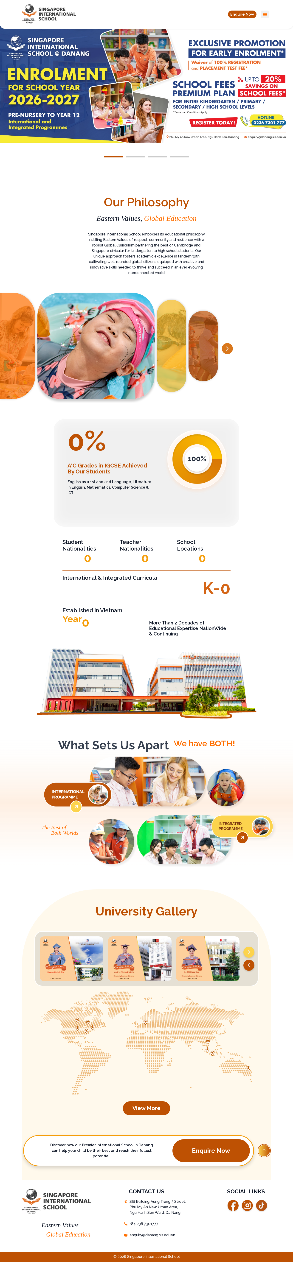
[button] (242, 14)
